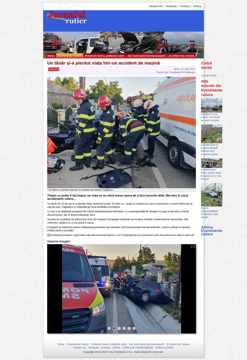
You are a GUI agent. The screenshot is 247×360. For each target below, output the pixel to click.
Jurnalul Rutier (208, 75)
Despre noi (156, 6)
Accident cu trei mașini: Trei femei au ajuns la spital (210, 117)
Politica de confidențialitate (138, 347)
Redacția (171, 6)
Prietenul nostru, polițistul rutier (104, 55)
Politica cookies (164, 347)
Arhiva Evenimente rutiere (211, 230)
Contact (185, 6)
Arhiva (197, 6)
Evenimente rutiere (69, 55)
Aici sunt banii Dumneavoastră (146, 55)
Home (51, 55)
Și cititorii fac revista (181, 55)
